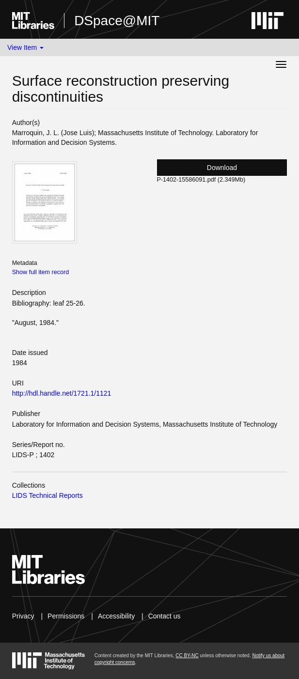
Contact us (164, 616)
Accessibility (116, 616)
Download (222, 167)
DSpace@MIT (116, 20)
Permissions (65, 616)
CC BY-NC (186, 655)
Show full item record (40, 272)
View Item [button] (25, 47)
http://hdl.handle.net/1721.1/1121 (61, 393)
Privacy (23, 616)
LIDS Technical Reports (47, 495)
